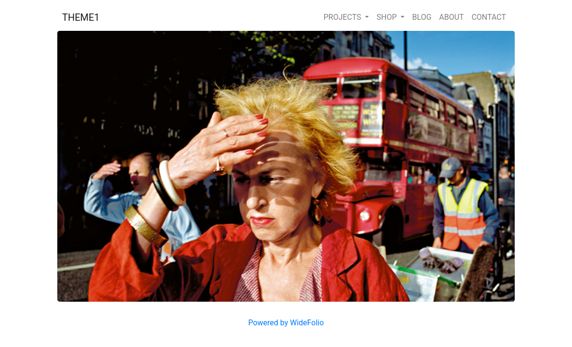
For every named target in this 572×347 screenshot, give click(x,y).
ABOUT (451, 17)
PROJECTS (343, 17)
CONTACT (488, 17)
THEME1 (81, 17)
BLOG (421, 17)
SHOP (388, 17)
